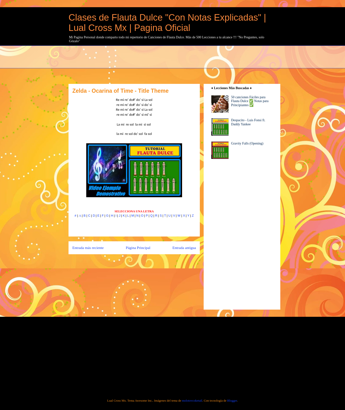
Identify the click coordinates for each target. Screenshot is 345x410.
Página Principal (138, 248)
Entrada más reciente (88, 248)
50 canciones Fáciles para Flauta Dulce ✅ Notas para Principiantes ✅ (250, 101)
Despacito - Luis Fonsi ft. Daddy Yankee (248, 122)
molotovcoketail (192, 400)
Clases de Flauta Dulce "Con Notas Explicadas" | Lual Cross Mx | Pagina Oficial (167, 22)
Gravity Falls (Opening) (247, 143)
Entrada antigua (184, 248)
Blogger (232, 400)
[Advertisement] (185, 56)
